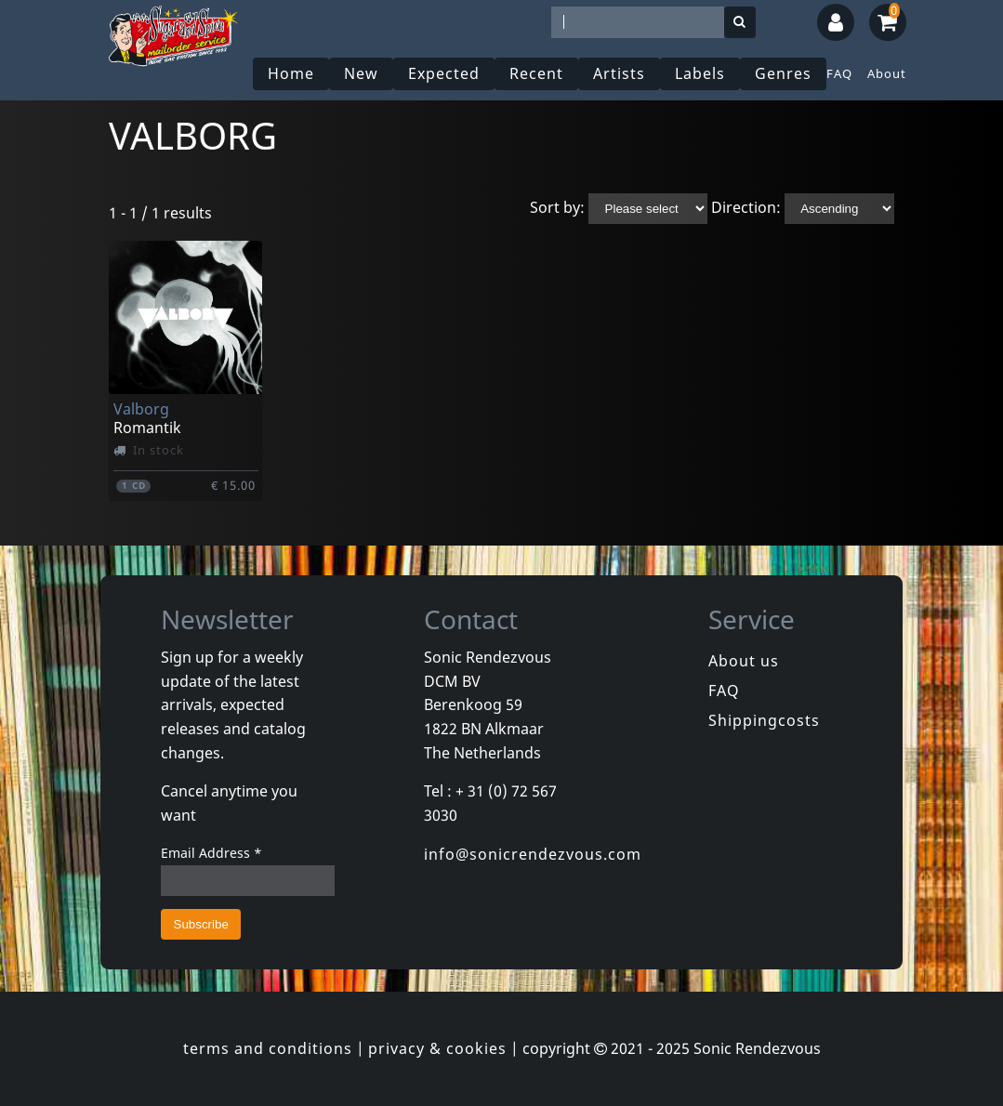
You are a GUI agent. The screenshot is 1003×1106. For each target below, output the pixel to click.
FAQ (839, 73)
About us (743, 661)
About (886, 73)
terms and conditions (267, 1048)
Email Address (211, 853)
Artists (619, 73)
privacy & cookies (437, 1048)
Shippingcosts (764, 720)
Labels (700, 73)
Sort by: (557, 207)
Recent (536, 73)
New (361, 73)
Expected (444, 73)
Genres (783, 73)
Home (291, 73)
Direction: (746, 207)
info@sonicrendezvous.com (532, 854)
